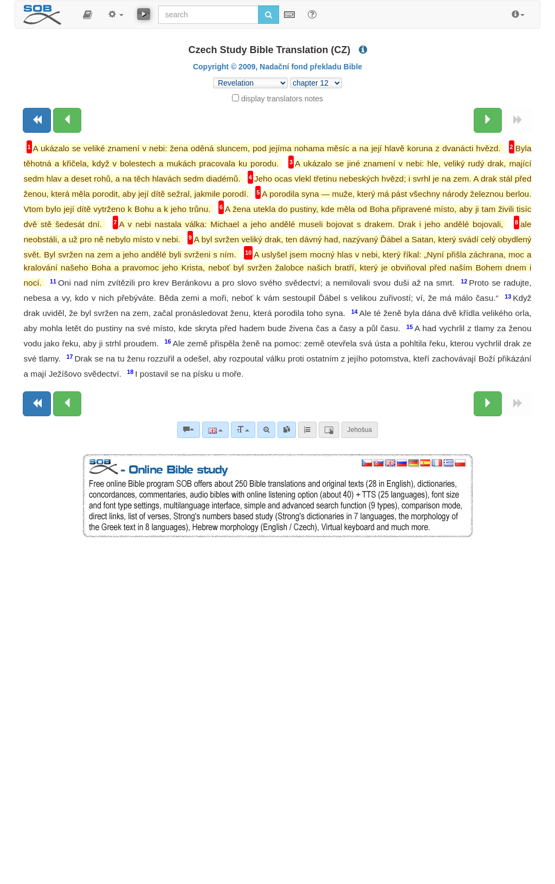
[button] (87, 14)
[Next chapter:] (488, 120)
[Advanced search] (266, 430)
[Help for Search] (312, 14)
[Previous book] (37, 120)
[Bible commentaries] (188, 430)
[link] (287, 430)
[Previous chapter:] (67, 120)
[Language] (215, 430)
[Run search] (268, 14)
